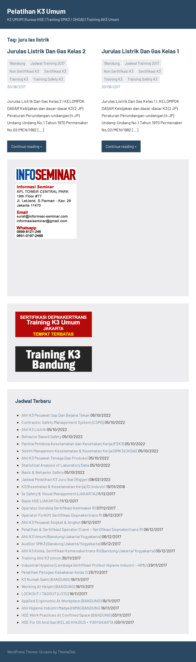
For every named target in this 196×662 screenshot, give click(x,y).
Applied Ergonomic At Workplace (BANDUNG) (61, 600)
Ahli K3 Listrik (33, 429)
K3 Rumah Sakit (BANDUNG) (45, 579)
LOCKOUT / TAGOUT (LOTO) (45, 593)
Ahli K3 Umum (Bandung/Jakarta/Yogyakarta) (61, 536)
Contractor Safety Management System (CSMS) (62, 421)
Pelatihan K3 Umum (37, 11)
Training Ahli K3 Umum (41, 557)
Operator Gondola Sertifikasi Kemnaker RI (58, 507)
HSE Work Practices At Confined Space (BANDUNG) (66, 614)
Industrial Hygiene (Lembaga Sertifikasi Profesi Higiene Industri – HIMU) (84, 564)
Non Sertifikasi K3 (24, 71)
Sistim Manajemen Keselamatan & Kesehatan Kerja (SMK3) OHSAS (79, 450)
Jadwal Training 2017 (47, 63)
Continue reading (25, 146)
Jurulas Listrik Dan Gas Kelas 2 (45, 51)
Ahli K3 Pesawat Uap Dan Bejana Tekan (55, 414)
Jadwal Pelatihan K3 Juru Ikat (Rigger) (55, 479)
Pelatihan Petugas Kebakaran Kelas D (54, 571)
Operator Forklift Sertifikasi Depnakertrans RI (61, 514)
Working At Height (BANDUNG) (48, 586)
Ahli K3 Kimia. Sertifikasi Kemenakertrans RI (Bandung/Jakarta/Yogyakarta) (88, 550)
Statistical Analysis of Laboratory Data (55, 464)
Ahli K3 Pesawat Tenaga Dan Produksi (54, 457)
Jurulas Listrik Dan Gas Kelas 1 (139, 51)
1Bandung (17, 63)
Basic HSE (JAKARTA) (40, 500)
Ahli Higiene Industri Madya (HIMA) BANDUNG (60, 607)
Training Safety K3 (48, 79)
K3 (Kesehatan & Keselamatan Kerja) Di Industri (63, 486)
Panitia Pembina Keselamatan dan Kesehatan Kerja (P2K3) (72, 443)
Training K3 (18, 79)
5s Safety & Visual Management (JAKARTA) (58, 493)
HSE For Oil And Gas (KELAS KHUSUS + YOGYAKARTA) (68, 621)
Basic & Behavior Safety (42, 471)
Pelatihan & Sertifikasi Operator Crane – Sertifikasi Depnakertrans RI (82, 529)
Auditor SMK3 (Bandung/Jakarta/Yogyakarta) (61, 543)
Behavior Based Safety (41, 436)
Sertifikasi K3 (55, 71)
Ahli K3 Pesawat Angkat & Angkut (51, 521)
